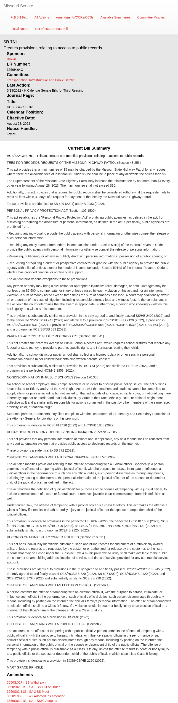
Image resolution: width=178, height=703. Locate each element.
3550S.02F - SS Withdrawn (26, 682)
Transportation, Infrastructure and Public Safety (40, 80)
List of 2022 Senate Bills (52, 29)
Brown (11, 59)
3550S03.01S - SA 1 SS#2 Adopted (32, 701)
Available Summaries (115, 17)
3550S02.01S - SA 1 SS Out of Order (33, 687)
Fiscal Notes (19, 29)
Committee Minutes (151, 17)
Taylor (11, 134)
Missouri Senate (18, 6)
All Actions (41, 17)
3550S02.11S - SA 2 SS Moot (28, 691)
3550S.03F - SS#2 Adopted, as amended (36, 696)
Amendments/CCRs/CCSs (74, 17)
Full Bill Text (19, 17)
